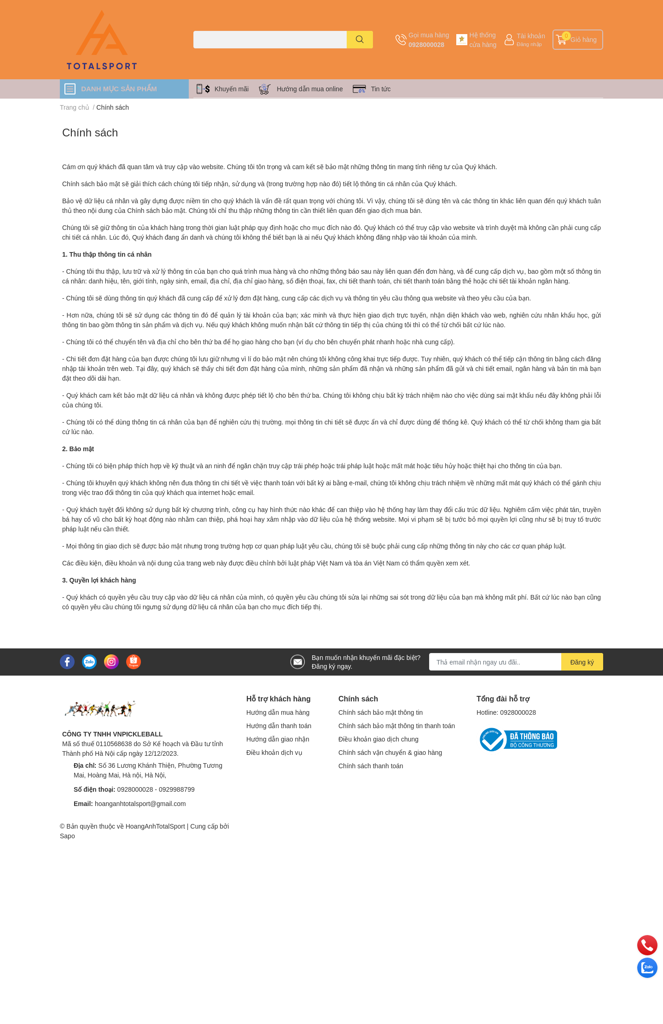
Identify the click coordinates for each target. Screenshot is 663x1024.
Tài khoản (531, 36)
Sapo (67, 836)
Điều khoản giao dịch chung (378, 739)
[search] (360, 39)
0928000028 (426, 44)
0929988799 (177, 789)
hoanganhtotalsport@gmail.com (140, 803)
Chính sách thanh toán (370, 766)
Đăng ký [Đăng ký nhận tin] (582, 662)
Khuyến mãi (232, 89)
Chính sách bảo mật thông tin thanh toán (396, 726)
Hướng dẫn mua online (310, 89)
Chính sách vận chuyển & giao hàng (390, 752)
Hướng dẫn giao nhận (277, 739)
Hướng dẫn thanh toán (278, 726)
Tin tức (381, 89)
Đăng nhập (529, 44)
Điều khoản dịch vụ (274, 752)
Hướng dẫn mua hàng (277, 712)
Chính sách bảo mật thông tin (380, 712)
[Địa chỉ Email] (516, 662)
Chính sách (90, 132)
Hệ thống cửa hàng (482, 39)
